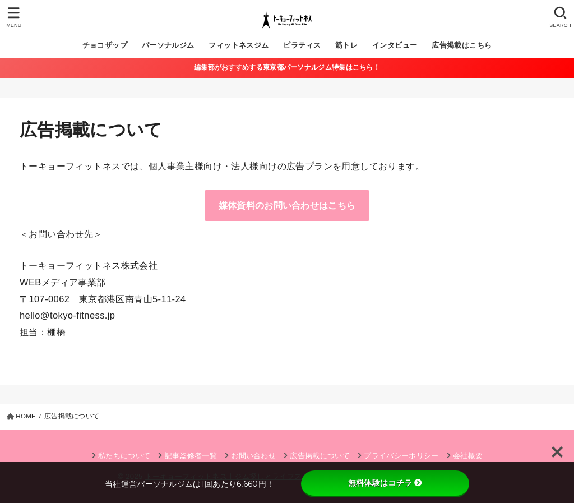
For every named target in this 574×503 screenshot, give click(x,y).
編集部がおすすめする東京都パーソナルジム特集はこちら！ (287, 67)
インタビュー (394, 45)
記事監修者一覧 (191, 455)
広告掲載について (320, 455)
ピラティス (302, 45)
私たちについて (124, 455)
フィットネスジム (239, 45)
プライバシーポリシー (401, 455)
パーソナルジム (168, 45)
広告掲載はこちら (462, 45)
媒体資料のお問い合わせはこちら (287, 205)
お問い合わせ (253, 455)
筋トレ (346, 45)
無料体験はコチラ (385, 483)
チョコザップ (104, 45)
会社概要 (468, 455)
